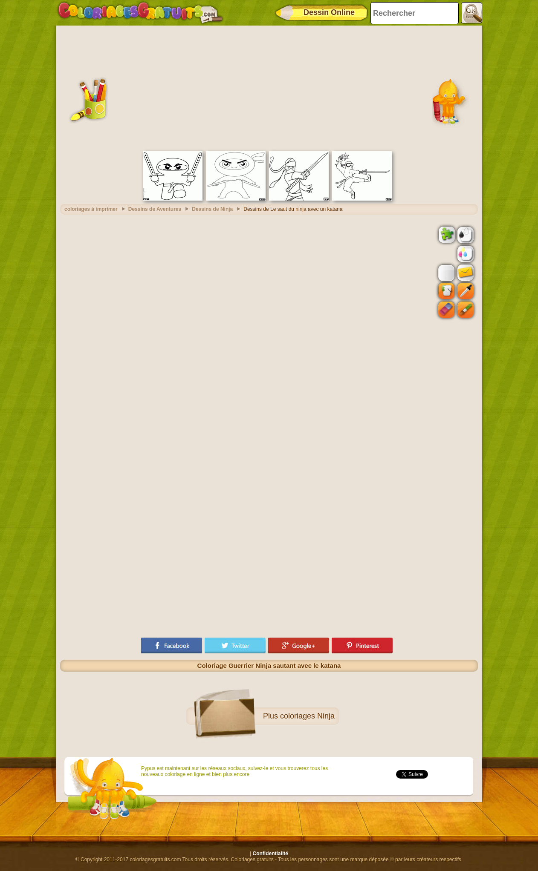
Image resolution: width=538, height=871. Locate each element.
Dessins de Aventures (155, 209)
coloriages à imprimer (91, 209)
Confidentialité (270, 854)
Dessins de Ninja (212, 209)
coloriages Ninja (307, 716)
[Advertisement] (269, 87)
